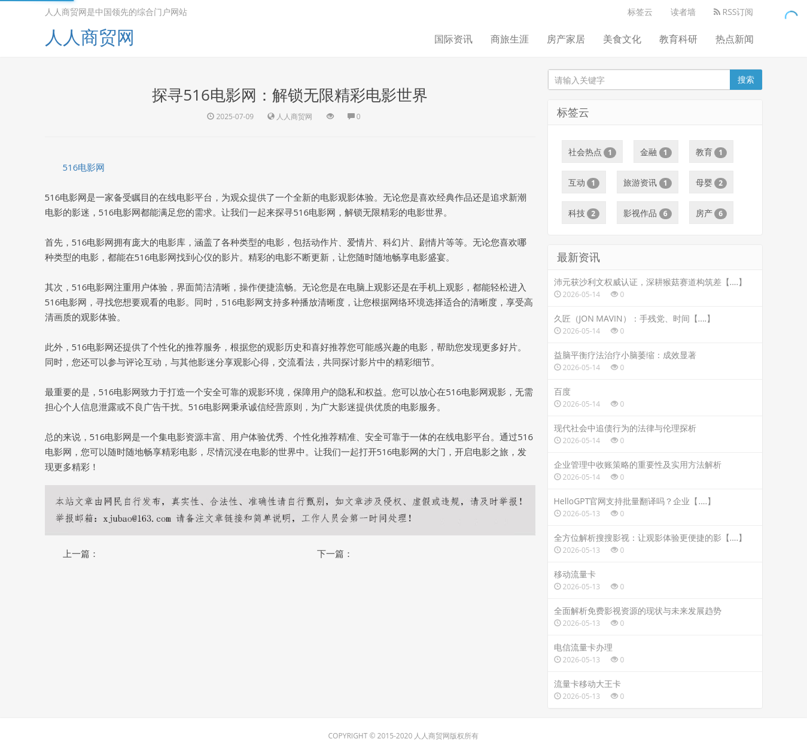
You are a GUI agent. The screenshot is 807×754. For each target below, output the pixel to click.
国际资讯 (453, 39)
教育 (711, 152)
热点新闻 (734, 39)
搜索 (746, 79)
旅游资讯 (647, 183)
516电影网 (84, 167)
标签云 (640, 11)
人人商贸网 (90, 37)
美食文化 (622, 39)
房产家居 (566, 39)
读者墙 (683, 11)
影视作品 (647, 213)
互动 (584, 183)
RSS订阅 (734, 11)
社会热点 (592, 152)
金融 (656, 152)
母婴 (711, 183)
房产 (711, 213)
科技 (584, 213)
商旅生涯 (510, 39)
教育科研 (678, 39)
